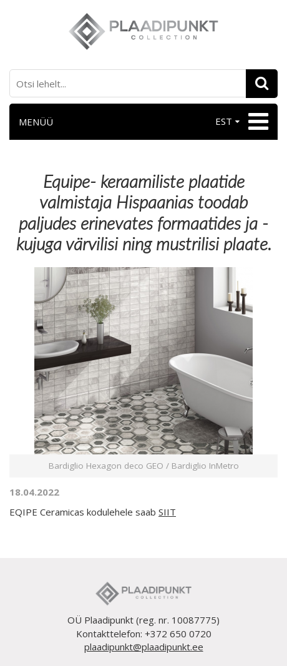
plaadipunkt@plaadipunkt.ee (143, 646)
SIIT (167, 512)
